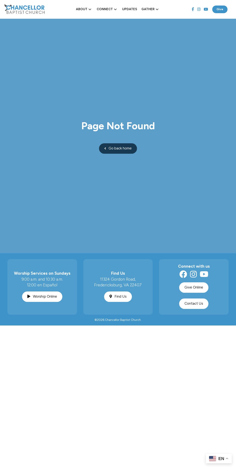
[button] (89, 9)
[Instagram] (199, 9)
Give (219, 9)
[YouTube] (206, 9)
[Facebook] (193, 9)
